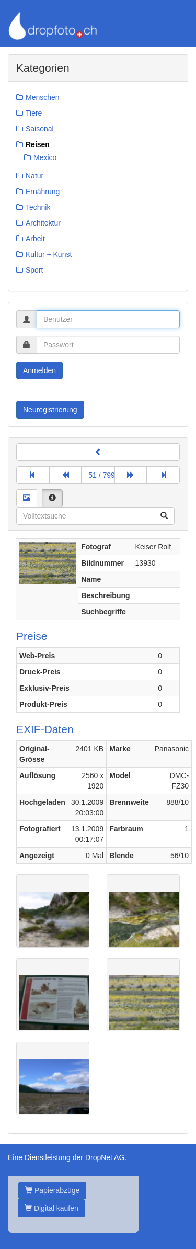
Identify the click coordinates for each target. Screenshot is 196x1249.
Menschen (43, 97)
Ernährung (43, 191)
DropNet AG (104, 1157)
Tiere (34, 113)
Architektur (43, 223)
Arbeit (35, 238)
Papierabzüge (52, 1190)
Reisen (38, 144)
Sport (34, 270)
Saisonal (40, 129)
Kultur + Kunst (49, 254)
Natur (34, 176)
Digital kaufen (51, 1208)
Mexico (44, 157)
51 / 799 (101, 475)
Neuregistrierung (50, 410)
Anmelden (39, 370)
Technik (38, 207)
